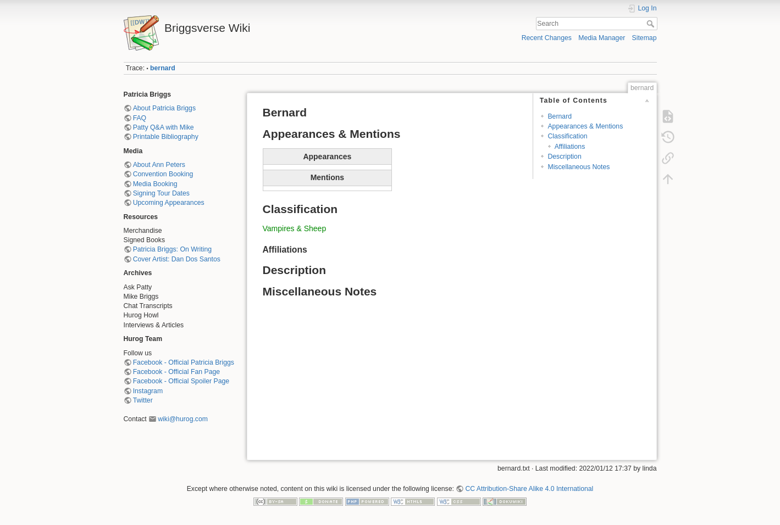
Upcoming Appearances (168, 202)
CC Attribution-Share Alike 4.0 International (529, 489)
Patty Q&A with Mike (163, 127)
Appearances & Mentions (585, 126)
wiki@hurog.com (183, 419)
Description (564, 156)
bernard (162, 68)
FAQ (140, 118)
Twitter (143, 400)
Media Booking (155, 184)
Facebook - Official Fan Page (176, 372)
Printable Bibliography (165, 137)
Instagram (148, 391)
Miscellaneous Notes (578, 167)
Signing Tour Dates (161, 193)
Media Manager (601, 38)
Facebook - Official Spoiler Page (181, 381)
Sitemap (644, 38)
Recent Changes (547, 38)
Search (651, 23)
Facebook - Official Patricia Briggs (183, 362)
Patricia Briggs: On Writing (172, 249)
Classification (567, 136)
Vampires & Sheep (295, 228)
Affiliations (570, 146)
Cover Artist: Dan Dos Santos (176, 259)
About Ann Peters (159, 165)
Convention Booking (163, 174)
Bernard (559, 116)
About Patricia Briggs (164, 108)
